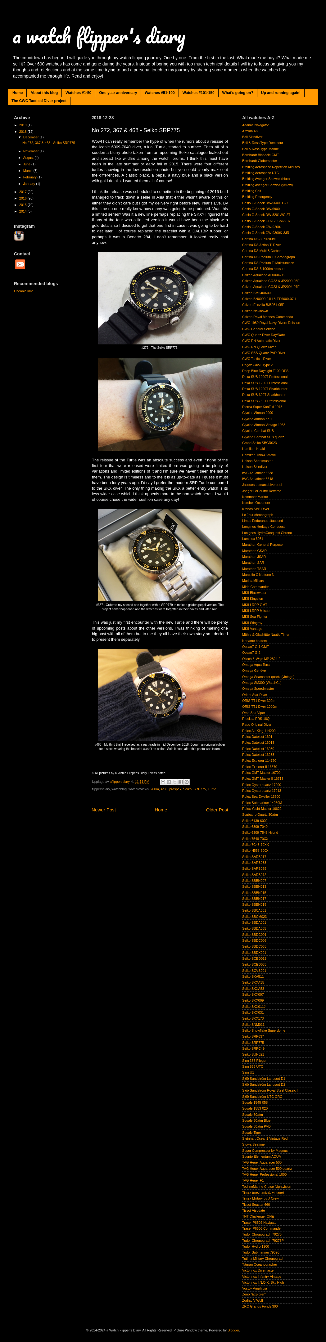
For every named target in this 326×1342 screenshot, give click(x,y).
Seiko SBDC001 (254, 934)
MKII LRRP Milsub (255, 611)
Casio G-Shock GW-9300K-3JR (265, 233)
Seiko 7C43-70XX (255, 844)
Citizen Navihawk (255, 311)
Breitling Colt (251, 191)
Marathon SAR (253, 562)
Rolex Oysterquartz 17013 (261, 790)
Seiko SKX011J (253, 1006)
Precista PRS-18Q (255, 718)
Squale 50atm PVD (256, 1126)
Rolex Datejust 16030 (258, 749)
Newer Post (104, 809)
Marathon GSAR (254, 551)
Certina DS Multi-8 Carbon (262, 251)
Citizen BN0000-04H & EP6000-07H (269, 299)
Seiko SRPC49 (253, 1048)
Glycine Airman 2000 (257, 413)
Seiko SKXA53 (253, 988)
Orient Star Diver (254, 695)
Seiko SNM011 (253, 1024)
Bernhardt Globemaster (259, 161)
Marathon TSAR (254, 569)
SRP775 (199, 789)
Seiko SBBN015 (254, 893)
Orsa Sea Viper (253, 713)
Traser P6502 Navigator (260, 1222)
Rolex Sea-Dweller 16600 (261, 796)
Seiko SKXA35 (253, 982)
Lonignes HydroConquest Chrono (267, 533)
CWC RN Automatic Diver (261, 341)
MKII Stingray (252, 623)
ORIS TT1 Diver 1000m (259, 706)
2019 (23, 125)
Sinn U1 (248, 1072)
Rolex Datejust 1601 (257, 736)
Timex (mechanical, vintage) (263, 1192)
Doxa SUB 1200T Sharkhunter (265, 389)
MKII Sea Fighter (254, 616)
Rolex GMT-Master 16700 (261, 772)
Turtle (212, 789)
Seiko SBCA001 (254, 910)
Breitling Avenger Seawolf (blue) (266, 179)
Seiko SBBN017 (254, 898)
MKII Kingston (252, 598)
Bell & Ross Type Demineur (262, 143)
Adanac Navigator (255, 125)
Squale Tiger (251, 1132)
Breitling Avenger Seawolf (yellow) (267, 185)
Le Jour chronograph (257, 515)
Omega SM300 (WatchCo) (262, 682)
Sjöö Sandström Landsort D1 (263, 1078)
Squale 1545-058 (255, 1102)
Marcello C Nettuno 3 (258, 575)
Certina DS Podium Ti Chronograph (268, 257)
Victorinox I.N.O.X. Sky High (263, 1282)
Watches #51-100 (159, 93)
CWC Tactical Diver (256, 359)
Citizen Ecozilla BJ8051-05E (263, 305)
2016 (23, 198)
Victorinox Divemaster (258, 1270)
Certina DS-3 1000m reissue (263, 269)
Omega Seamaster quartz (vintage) (268, 677)
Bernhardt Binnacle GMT (260, 155)
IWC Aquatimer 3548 (257, 479)
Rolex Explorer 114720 (259, 760)
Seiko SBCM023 (254, 916)
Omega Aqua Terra (256, 665)
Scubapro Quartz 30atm (260, 814)
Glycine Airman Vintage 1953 (263, 425)
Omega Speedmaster (258, 688)
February (30, 177)
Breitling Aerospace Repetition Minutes (271, 167)
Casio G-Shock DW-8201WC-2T (266, 215)
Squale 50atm (252, 1114)
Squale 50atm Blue (256, 1120)
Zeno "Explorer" (253, 1294)
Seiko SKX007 (253, 994)
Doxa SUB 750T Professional (264, 401)
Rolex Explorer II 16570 (259, 767)
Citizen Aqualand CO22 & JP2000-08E (271, 281)
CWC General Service (258, 329)
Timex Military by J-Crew (260, 1198)
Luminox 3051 (252, 539)
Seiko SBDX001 (254, 952)
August (29, 157)
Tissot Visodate (253, 1210)
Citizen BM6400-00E (257, 293)
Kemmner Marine (255, 497)
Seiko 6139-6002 (255, 821)
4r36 (164, 789)
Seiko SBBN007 (254, 880)
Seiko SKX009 (253, 1000)
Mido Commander (255, 587)
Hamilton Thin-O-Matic (259, 455)
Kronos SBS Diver (255, 509)
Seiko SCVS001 (254, 970)
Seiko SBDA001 (254, 922)
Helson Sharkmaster (257, 461)
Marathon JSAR (254, 557)
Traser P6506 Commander (262, 1228)
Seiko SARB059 (254, 868)
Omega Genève (254, 670)
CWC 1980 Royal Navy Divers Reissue (271, 323)
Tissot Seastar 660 (256, 1204)
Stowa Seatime (253, 1144)
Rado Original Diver (256, 724)
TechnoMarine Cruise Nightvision (266, 1186)
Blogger (233, 1330)
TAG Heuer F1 (253, 1180)
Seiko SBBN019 (254, 904)
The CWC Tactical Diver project (38, 101)
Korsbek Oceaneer (256, 503)
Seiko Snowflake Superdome (263, 1030)
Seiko (187, 789)
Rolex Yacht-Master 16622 (262, 808)
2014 (23, 211)
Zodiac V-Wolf (252, 1300)
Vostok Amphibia (254, 1288)
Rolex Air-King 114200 (258, 731)
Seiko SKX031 (253, 1012)
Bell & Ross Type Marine (260, 149)
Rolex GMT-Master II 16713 (262, 778)
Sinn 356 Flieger (254, 1060)
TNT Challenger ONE (258, 1216)
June (27, 164)
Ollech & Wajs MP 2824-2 (261, 659)
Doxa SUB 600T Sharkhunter (264, 395)
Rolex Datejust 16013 (258, 742)
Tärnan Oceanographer (259, 1264)
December (31, 137)
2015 (23, 205)
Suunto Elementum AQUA (261, 1156)
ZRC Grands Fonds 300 (260, 1306)
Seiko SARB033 (254, 862)
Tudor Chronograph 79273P (263, 1240)
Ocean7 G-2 (251, 652)
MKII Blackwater (254, 593)
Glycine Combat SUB (258, 431)
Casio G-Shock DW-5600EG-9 (265, 203)
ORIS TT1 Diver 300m (258, 700)
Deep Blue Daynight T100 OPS (265, 371)
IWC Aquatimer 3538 (257, 473)
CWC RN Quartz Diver (259, 347)
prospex (175, 789)
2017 (23, 192)
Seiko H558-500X (255, 850)
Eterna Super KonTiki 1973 (262, 407)
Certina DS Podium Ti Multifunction (268, 263)
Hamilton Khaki (253, 449)
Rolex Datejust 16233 (258, 754)
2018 (23, 131)
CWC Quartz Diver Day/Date (263, 335)
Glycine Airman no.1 (257, 419)
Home (17, 93)
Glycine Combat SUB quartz (263, 437)
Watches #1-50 (78, 93)
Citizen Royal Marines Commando (267, 317)
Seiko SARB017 (254, 857)
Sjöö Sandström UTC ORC (262, 1096)
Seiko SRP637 (253, 1036)
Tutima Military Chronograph (263, 1258)
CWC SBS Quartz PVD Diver (263, 353)
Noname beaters (254, 641)
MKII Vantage (252, 629)
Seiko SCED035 (254, 964)
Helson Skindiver (254, 467)
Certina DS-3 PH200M (258, 239)
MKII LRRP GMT (254, 605)
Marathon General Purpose (262, 544)
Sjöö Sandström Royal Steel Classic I (270, 1090)
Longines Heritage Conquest (263, 526)
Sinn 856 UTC (252, 1066)
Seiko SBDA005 (254, 928)
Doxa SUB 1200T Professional (265, 383)
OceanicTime (24, 291)
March (28, 171)
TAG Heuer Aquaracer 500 (262, 1162)
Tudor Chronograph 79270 (262, 1234)
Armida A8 (250, 131)
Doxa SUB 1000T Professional (265, 377)
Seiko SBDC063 (254, 946)
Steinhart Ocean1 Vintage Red (265, 1138)
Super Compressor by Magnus (265, 1150)
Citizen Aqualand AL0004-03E (264, 275)
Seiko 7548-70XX (255, 839)
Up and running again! (281, 93)
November (31, 151)
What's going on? (237, 93)
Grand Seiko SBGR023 (259, 443)
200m (155, 789)
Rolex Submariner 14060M (262, 803)
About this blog (44, 93)
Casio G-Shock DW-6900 (261, 209)
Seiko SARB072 (254, 875)
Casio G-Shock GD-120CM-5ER (266, 221)
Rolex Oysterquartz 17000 (261, 785)
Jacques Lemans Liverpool (262, 485)
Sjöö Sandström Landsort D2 (263, 1084)
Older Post (217, 809)
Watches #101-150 (199, 93)
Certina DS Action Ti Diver (261, 245)
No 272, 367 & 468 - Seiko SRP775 (48, 143)
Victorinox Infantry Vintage (261, 1276)
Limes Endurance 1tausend (262, 521)
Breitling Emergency (257, 197)
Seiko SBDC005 (254, 940)
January (29, 184)
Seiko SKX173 (253, 1018)
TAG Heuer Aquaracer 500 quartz (267, 1168)
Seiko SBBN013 (254, 886)
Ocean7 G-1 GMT (255, 647)
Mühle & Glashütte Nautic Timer (265, 634)
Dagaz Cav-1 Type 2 (257, 365)
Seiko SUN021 (253, 1054)
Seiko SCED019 (254, 958)
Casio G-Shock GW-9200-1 (262, 227)
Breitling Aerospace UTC (260, 173)
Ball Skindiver (252, 137)
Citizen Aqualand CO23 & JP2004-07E (271, 287)
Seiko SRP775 (253, 1042)
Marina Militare (253, 580)
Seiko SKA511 (253, 976)
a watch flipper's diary (98, 35)
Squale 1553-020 (255, 1108)
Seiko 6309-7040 (255, 826)
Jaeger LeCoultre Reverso (261, 491)
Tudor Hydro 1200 (255, 1246)
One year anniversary (118, 93)
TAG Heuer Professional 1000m (265, 1174)
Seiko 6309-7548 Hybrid (260, 832)
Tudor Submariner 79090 (260, 1252)
